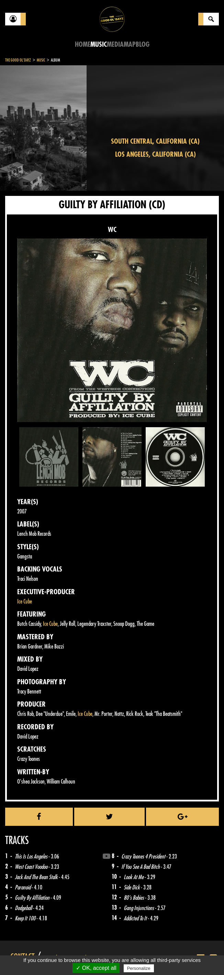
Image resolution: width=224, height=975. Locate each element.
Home (82, 44)
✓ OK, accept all (96, 968)
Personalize (138, 968)
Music (98, 44)
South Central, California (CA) (155, 141)
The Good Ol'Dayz (18, 60)
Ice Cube (24, 602)
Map (130, 44)
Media (115, 44)
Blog (142, 44)
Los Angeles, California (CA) (155, 154)
